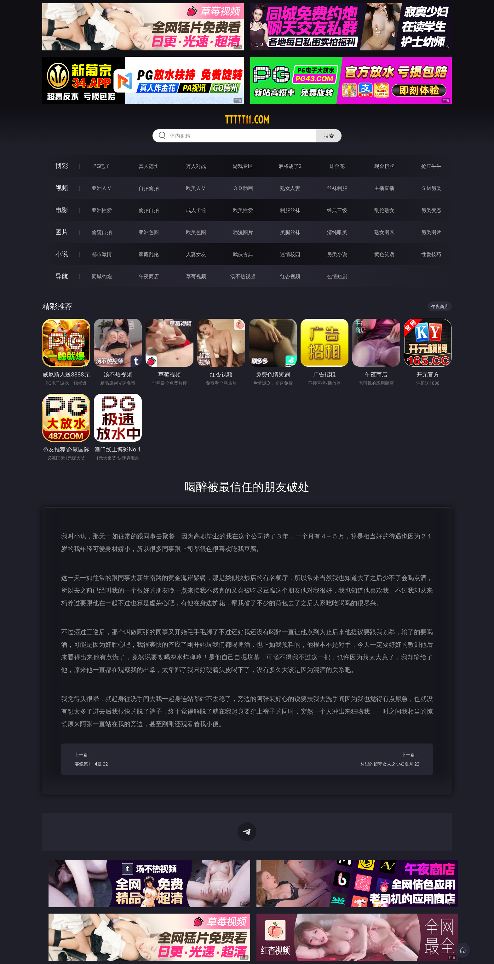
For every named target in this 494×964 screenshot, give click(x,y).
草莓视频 (196, 276)
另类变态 (431, 210)
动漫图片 (243, 232)
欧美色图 (196, 232)
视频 (61, 188)
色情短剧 (337, 276)
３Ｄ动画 (243, 188)
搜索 (329, 135)
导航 (61, 276)
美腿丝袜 (290, 232)
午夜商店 (149, 276)
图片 (61, 232)
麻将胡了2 (290, 166)
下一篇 (381, 760)
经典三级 (337, 210)
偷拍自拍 (149, 210)
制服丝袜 (290, 210)
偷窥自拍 (102, 232)
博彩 (61, 166)
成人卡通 (196, 210)
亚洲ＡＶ (102, 188)
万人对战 (196, 166)
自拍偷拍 (149, 188)
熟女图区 (384, 232)
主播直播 (384, 188)
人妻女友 (196, 254)
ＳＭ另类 (431, 188)
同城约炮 (102, 276)
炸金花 (337, 166)
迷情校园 (290, 254)
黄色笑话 (384, 254)
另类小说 (337, 254)
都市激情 (102, 254)
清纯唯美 (337, 232)
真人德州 (149, 166)
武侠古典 (243, 254)
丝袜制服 (337, 188)
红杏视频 (290, 276)
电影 (61, 210)
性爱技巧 (431, 254)
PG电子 (101, 166)
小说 (61, 254)
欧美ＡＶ (196, 188)
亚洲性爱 (102, 210)
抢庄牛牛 (431, 166)
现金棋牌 (384, 166)
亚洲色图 (149, 232)
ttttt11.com (247, 119)
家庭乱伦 (149, 254)
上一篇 (112, 760)
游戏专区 (243, 166)
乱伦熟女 (384, 210)
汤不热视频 (243, 276)
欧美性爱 (243, 210)
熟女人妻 (290, 188)
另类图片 (431, 232)
